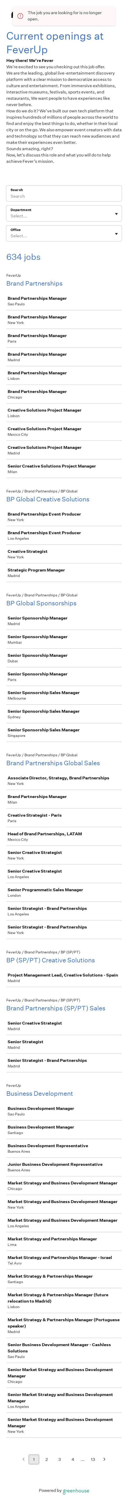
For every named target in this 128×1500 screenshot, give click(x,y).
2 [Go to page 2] (46, 1459)
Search (17, 190)
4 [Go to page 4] (72, 1459)
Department (21, 210)
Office (16, 230)
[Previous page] (23, 1459)
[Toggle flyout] (116, 214)
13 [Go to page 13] (93, 1459)
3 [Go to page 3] (59, 1459)
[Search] (64, 196)
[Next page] (104, 1459)
